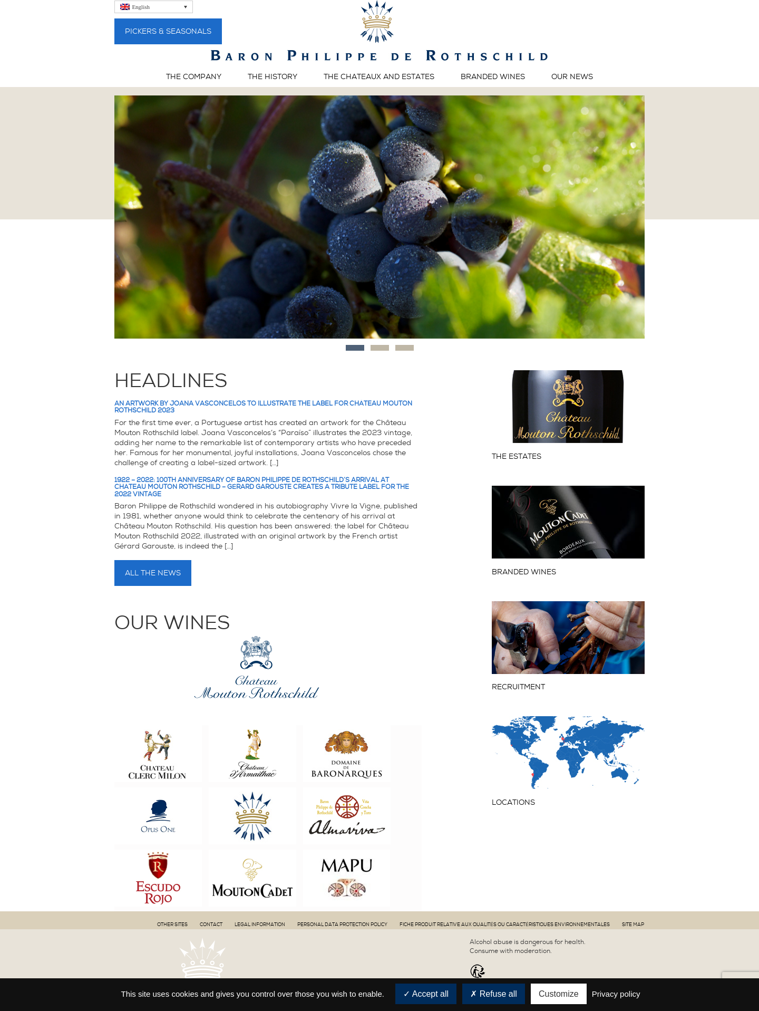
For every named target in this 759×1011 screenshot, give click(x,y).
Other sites (172, 924)
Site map (633, 924)
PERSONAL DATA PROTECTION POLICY (342, 924)
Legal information (260, 924)
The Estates (516, 456)
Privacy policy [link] (616, 993)
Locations (513, 802)
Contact (211, 924)
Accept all (426, 993)
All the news (153, 572)
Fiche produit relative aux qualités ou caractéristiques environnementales (505, 924)
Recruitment (518, 686)
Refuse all (493, 993)
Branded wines (524, 571)
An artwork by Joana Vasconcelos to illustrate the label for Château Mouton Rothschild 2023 (263, 407)
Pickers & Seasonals (168, 31)
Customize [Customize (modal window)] (559, 993)
